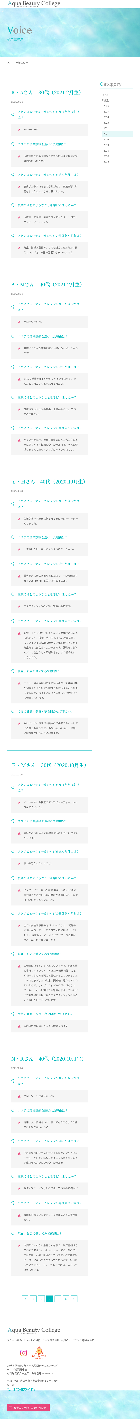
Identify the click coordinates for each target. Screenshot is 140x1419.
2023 (106, 122)
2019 (106, 145)
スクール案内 (14, 1340)
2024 (106, 117)
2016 (106, 156)
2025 (106, 111)
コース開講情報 (50, 1340)
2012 (106, 161)
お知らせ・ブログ (71, 1340)
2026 (106, 106)
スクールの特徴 (32, 1340)
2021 (106, 133)
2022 (106, 128)
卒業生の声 (88, 1340)
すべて (105, 94)
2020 (106, 139)
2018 (106, 150)
